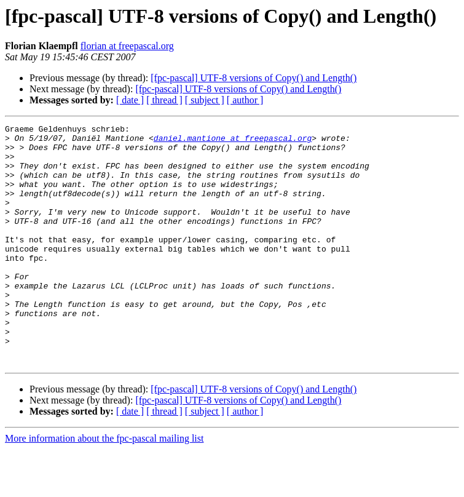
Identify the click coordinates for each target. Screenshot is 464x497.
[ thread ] (164, 100)
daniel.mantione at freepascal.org (233, 141)
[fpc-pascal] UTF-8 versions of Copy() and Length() (253, 78)
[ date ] (130, 100)
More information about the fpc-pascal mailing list (104, 486)
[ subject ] (204, 100)
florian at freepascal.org (127, 46)
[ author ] (245, 100)
